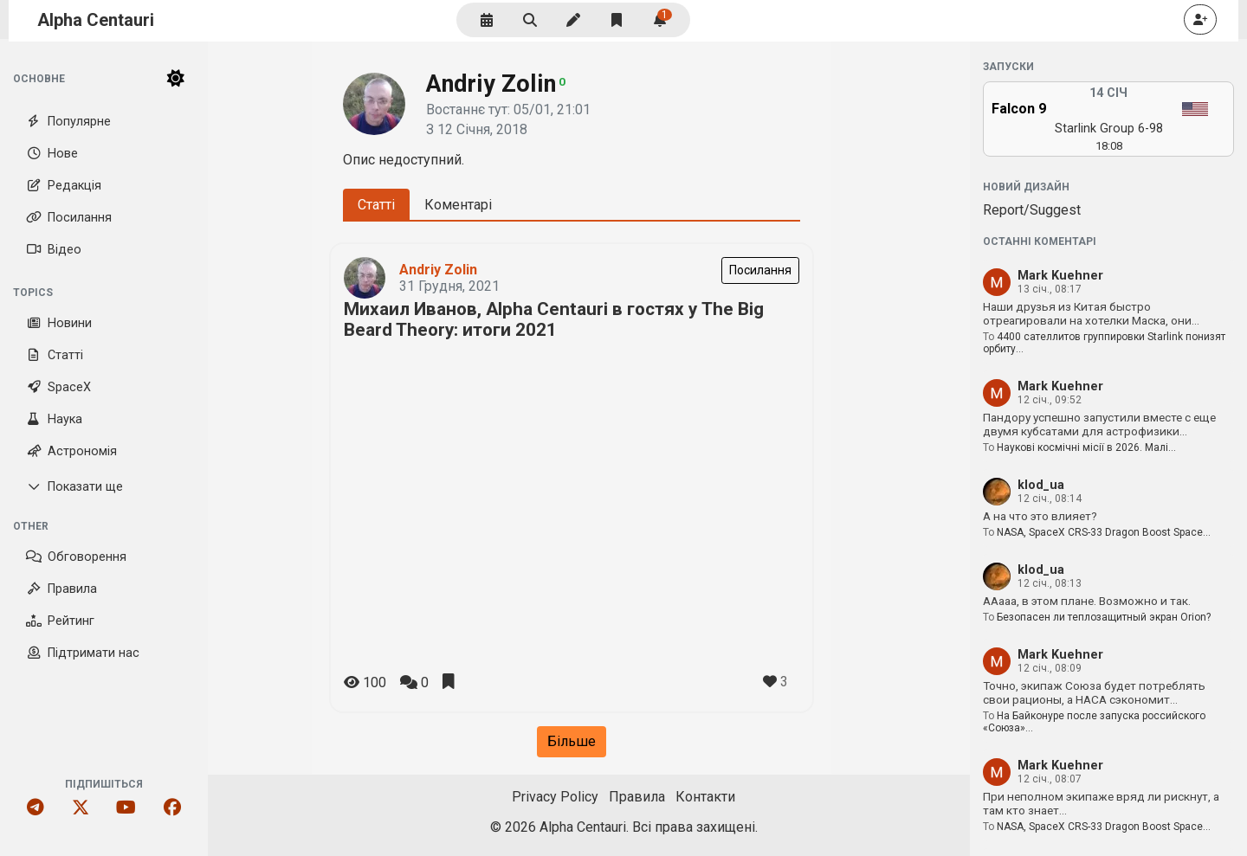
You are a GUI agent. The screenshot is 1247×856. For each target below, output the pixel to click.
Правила (61, 589)
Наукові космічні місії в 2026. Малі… (1086, 447)
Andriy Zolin (438, 269)
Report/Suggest (1032, 210)
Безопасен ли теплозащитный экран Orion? (1104, 617)
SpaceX (58, 387)
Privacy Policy (555, 796)
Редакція (63, 185)
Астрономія (71, 451)
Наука (54, 419)
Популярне (68, 121)
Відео (53, 249)
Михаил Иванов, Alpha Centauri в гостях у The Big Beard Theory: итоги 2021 (554, 319)
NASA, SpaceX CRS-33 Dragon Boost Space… (1104, 532)
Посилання (69, 217)
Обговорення (76, 557)
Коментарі (458, 204)
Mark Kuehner (1060, 275)
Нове (52, 153)
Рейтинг (60, 621)
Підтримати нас (82, 653)
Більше (571, 741)
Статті (54, 355)
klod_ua (1041, 485)
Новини (59, 323)
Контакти (705, 796)
